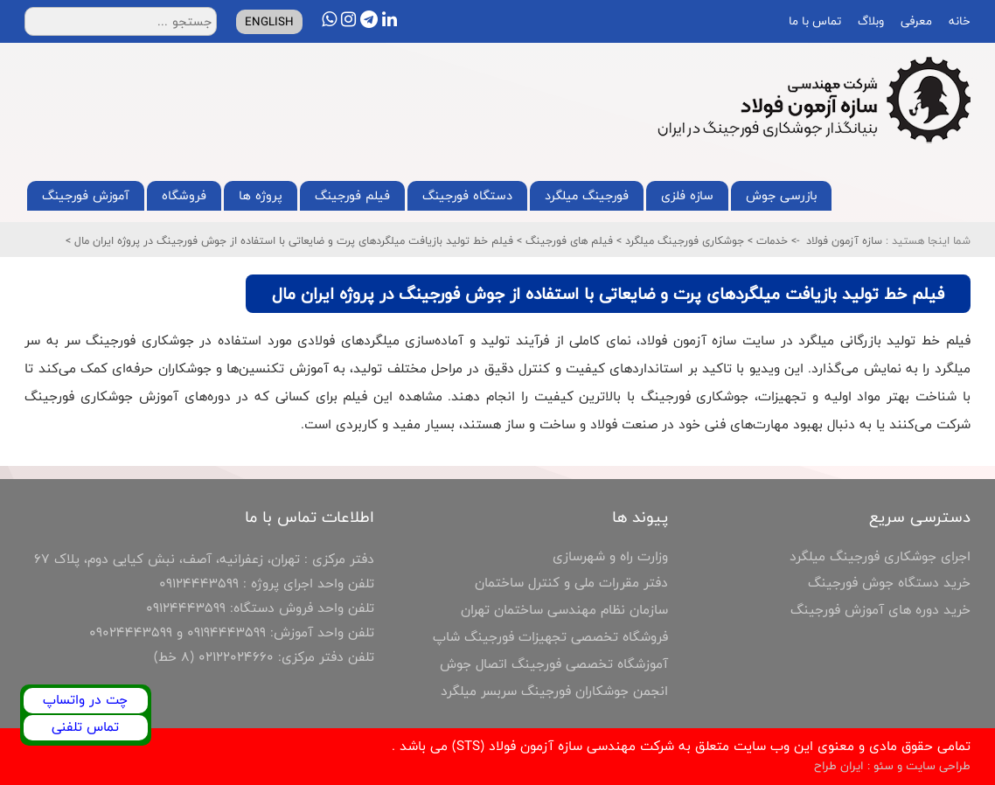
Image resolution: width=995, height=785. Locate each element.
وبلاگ (869, 20)
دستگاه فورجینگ (467, 195)
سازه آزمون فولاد (844, 240)
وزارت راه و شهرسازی (610, 556)
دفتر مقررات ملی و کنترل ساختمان (571, 582)
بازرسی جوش (781, 195)
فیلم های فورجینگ (567, 240)
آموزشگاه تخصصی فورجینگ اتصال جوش (554, 664)
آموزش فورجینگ (85, 195)
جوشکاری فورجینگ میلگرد (683, 240)
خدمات (770, 240)
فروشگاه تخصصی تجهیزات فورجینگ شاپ (550, 637)
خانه (958, 20)
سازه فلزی (687, 195)
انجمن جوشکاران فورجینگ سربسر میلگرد (554, 691)
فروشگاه (184, 195)
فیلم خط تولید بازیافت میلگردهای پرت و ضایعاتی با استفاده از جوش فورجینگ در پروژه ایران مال (292, 240)
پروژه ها (260, 195)
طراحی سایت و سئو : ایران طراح (892, 765)
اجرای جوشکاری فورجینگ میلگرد (880, 556)
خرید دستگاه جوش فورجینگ (889, 582)
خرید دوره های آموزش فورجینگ (880, 610)
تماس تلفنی (85, 727)
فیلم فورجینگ (352, 195)
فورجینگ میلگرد (587, 195)
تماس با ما (813, 20)
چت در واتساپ (85, 700)
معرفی (914, 20)
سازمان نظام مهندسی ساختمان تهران (564, 610)
